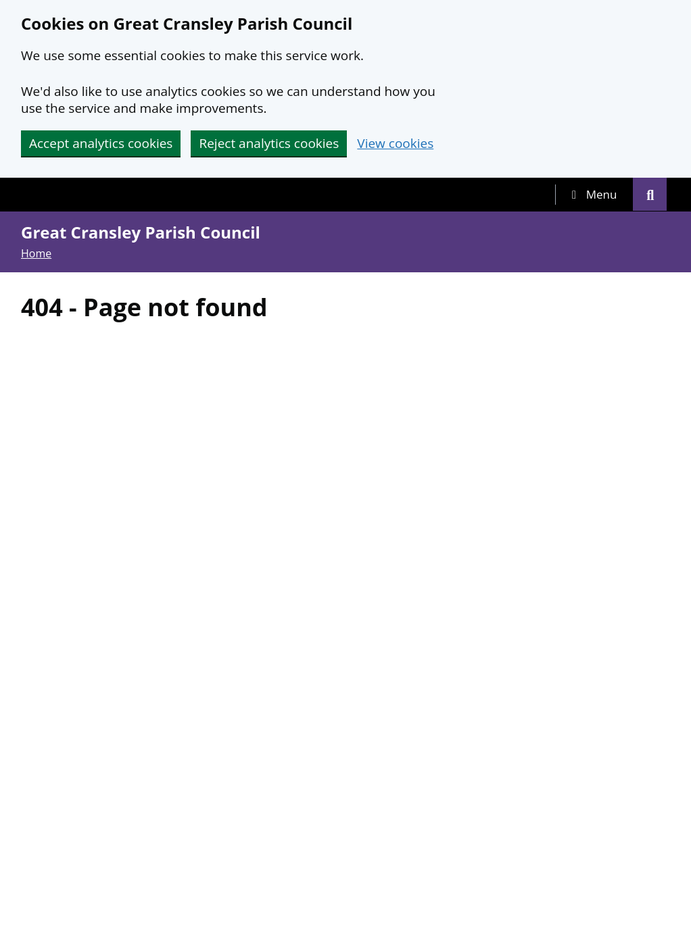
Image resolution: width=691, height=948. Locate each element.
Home (36, 253)
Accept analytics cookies (100, 143)
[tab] (594, 194)
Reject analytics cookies (269, 143)
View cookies (395, 143)
